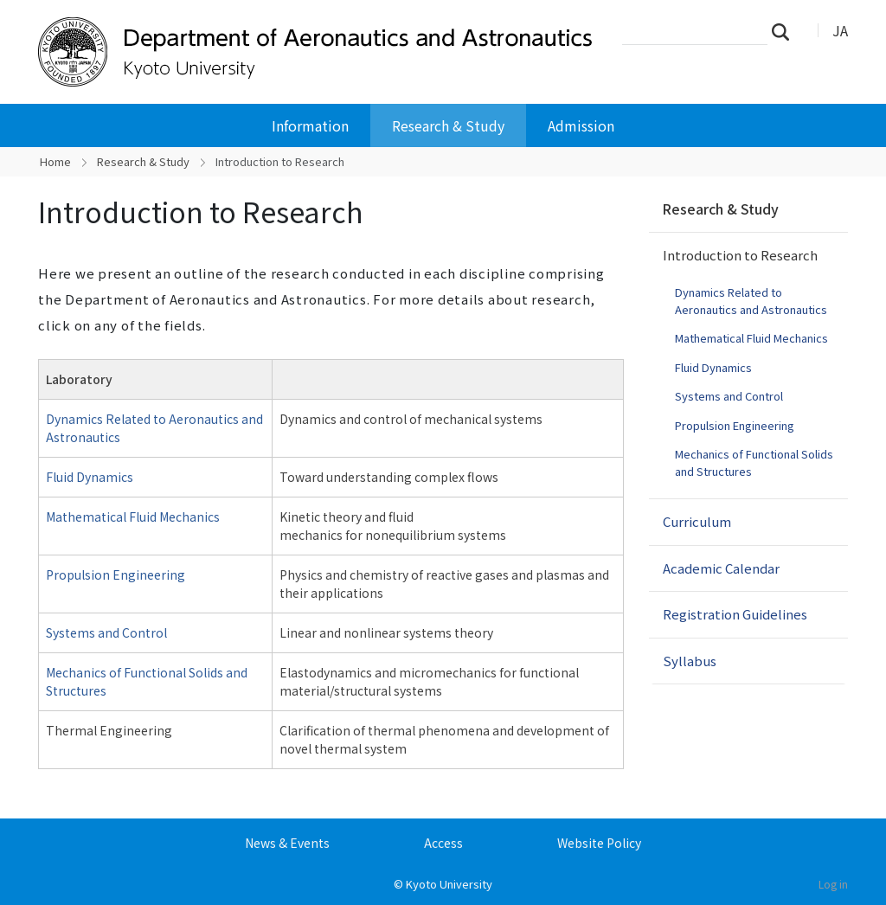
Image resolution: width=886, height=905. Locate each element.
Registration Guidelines (735, 614)
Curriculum (697, 521)
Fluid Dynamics (89, 476)
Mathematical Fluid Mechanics (133, 516)
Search (785, 31)
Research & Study (448, 125)
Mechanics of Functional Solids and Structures (754, 462)
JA (840, 30)
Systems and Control (106, 632)
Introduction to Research (740, 255)
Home (55, 161)
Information (310, 125)
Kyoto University (449, 884)
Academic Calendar (721, 568)
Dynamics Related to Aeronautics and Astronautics (751, 301)
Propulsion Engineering (115, 574)
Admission (581, 125)
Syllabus (689, 660)
